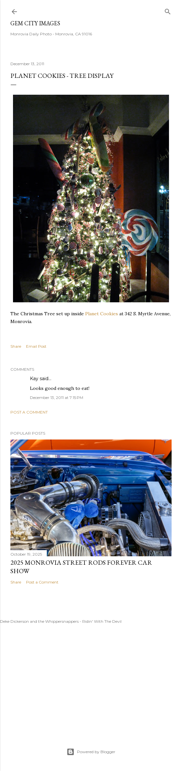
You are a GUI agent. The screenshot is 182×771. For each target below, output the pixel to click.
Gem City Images (35, 23)
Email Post (36, 346)
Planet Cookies (101, 314)
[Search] (168, 10)
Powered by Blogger (91, 752)
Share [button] (15, 346)
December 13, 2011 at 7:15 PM (56, 397)
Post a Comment (29, 412)
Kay (34, 378)
